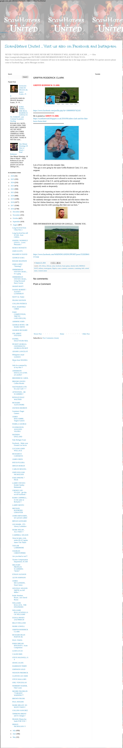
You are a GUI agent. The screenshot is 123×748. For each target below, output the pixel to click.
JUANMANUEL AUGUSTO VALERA (18, 429)
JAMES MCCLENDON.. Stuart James (18, 583)
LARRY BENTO (18, 505)
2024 (13, 182)
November (16, 215)
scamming (77, 268)
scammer (64, 268)
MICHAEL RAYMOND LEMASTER (17, 510)
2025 (13, 179)
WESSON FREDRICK (20, 673)
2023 (13, 186)
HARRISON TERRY (19, 666)
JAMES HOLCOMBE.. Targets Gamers (18, 419)
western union (42, 271)
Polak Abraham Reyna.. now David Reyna (19, 597)
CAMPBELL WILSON (20, 535)
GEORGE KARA (18, 258)
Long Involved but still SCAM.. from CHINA (20, 235)
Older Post (86, 334)
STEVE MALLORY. (19, 679)
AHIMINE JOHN (18, 321)
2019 (13, 199)
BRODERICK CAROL (20, 378)
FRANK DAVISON (19, 300)
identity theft (74, 266)
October (16, 218)
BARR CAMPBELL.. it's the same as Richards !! (19, 500)
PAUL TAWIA (17, 640)
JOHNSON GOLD (18, 669)
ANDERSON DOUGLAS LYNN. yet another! (19, 373)
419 (40, 266)
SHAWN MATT (17, 286)
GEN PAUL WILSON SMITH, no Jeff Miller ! (20, 590)
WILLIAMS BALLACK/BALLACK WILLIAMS (20, 612)
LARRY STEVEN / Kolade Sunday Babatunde (19, 485)
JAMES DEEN (17, 459)
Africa (44, 266)
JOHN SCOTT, (17, 251)
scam (59, 268)
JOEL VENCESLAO (19, 682)
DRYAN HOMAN (18, 466)
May (14, 737)
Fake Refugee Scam (19, 440)
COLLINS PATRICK (19, 303)
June (14, 734)
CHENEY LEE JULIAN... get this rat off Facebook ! (19, 492)
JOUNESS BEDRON (19, 408)
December (16, 212)
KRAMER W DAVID (19, 254)
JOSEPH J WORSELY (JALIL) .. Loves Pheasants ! (20, 242)
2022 (13, 189)
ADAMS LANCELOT (20, 351)
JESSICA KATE (17, 663)
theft (83, 268)
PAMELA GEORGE (19, 424)
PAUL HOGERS (18, 702)
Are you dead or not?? (19, 556)
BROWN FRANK (18, 698)
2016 (13, 209)
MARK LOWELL (18, 626)
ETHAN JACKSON (19, 574)
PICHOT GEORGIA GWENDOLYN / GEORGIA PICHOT (20, 346)
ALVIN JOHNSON (19, 577)
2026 (13, 176)
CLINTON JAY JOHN (20, 676)
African (49, 266)
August (15, 225)
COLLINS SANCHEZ (20, 710)
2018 (13, 202)
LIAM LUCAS (17, 651)
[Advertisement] (61, 16)
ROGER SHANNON (19, 261)
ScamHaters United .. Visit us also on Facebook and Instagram (60, 46)
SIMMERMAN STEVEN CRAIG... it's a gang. (19, 271)
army (53, 266)
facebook (58, 266)
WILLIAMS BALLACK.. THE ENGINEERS (19, 605)
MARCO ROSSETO (19, 248)
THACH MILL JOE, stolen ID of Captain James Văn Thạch (20, 540)
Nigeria (54, 268)
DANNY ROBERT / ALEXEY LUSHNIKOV (19, 292)
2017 (13, 205)
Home (62, 334)
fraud (63, 266)
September (16, 221)
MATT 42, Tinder (18, 297)
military (41, 268)
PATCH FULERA (18, 462)
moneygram (47, 268)
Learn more (4, 32)
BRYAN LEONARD (19, 521)
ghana (68, 266)
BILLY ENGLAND (19, 623)
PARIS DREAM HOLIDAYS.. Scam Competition (20, 645)
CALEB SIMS (17, 654)
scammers (71, 268)
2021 (13, 192)
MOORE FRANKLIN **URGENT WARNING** (20, 693)
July (14, 730)
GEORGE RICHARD (19, 330)
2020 (13, 196)
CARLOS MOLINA (19, 469)
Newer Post (38, 334)
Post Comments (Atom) (51, 338)
